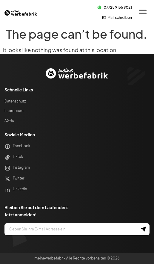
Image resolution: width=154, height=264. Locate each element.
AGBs (9, 120)
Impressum (13, 110)
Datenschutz (15, 101)
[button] (143, 12)
